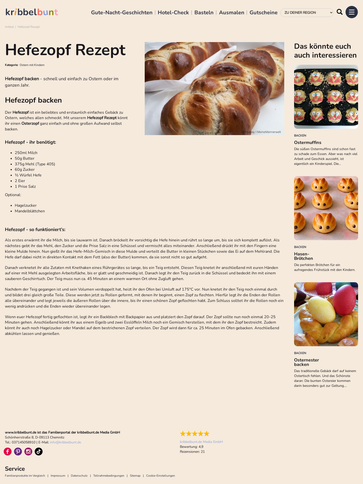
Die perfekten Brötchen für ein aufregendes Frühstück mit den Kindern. (324, 267)
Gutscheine (264, 13)
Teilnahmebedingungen (108, 476)
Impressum (58, 476)
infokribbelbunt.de (65, 442)
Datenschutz (79, 476)
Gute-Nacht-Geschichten (122, 13)
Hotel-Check (173, 13)
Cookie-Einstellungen (160, 476)
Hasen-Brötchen (303, 256)
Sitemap (135, 476)
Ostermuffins (307, 142)
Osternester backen (306, 362)
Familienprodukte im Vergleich (25, 476)
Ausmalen (231, 13)
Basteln (204, 13)
